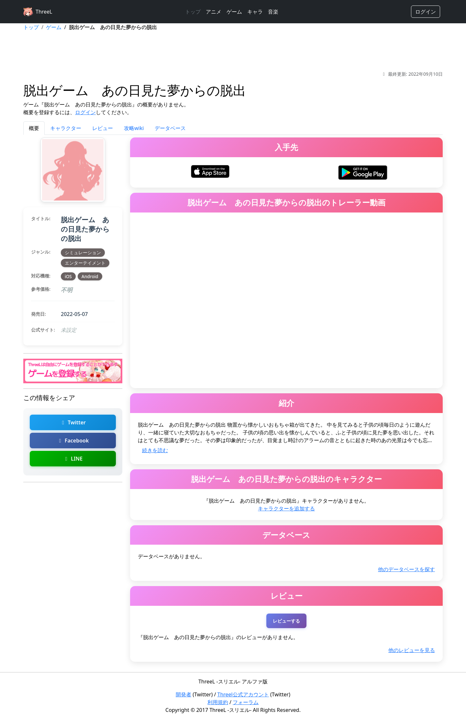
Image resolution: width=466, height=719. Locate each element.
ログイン (425, 11)
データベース (170, 128)
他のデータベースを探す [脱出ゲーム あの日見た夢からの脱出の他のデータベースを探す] (406, 569)
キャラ (255, 11)
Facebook (73, 440)
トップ (193, 11)
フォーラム (246, 702)
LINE (73, 458)
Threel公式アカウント (243, 694)
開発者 (183, 694)
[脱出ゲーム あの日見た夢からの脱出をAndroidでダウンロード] (362, 171)
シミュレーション (83, 252)
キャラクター (65, 128)
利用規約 (217, 702)
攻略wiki (134, 128)
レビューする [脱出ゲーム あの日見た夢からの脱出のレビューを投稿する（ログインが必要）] (286, 621)
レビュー (102, 128)
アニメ (213, 11)
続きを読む (155, 450)
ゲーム (234, 11)
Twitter (73, 422)
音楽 (273, 11)
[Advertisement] (233, 50)
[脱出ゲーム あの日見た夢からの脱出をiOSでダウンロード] (210, 170)
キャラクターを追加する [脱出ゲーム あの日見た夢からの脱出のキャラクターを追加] (286, 508)
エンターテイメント (85, 263)
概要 (34, 128)
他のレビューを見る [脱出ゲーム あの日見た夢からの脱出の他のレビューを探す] (411, 650)
